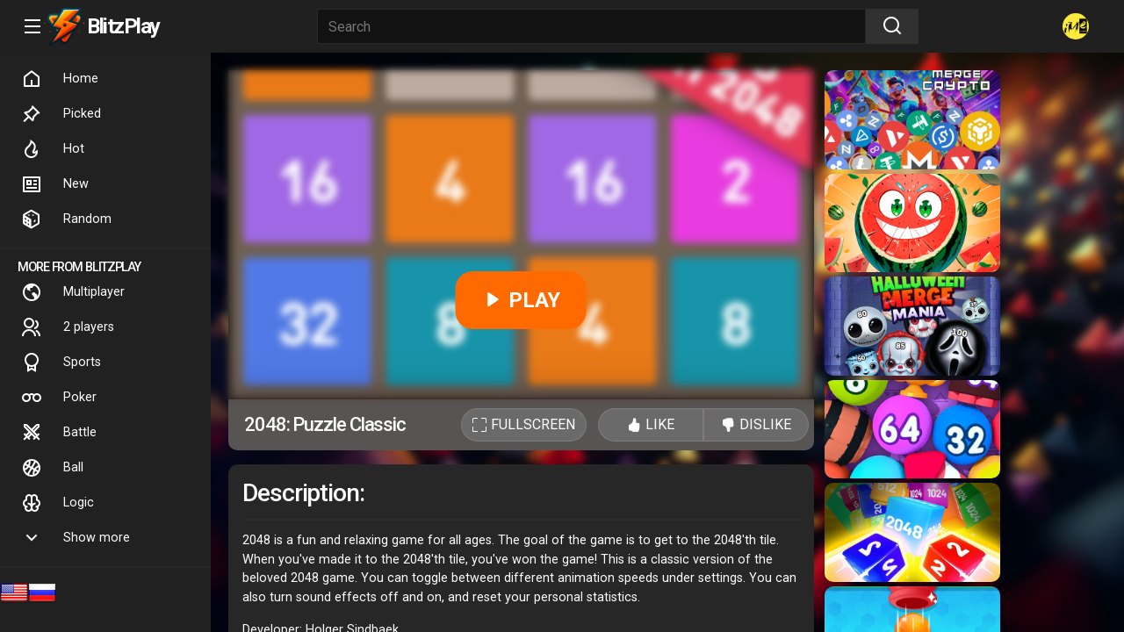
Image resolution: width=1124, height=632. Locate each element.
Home (59, 79)
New (55, 184)
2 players (67, 327)
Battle (59, 433)
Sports (61, 362)
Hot (52, 149)
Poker (59, 397)
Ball (52, 468)
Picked (61, 114)
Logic (57, 503)
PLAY (521, 300)
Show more (75, 538)
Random (66, 219)
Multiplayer (73, 292)
